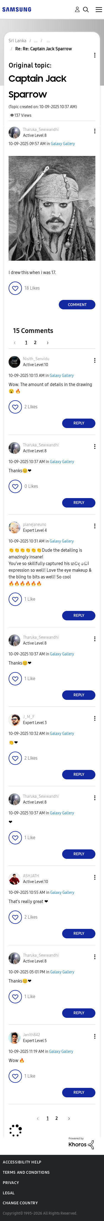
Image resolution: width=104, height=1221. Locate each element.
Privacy (11, 1182)
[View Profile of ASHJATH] (31, 876)
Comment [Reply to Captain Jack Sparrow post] (77, 304)
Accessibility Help (22, 1162)
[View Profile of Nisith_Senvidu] (36, 359)
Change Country (20, 1203)
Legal (9, 1193)
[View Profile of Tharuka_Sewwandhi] (41, 129)
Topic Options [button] (85, 55)
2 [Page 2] (35, 342)
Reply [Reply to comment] (78, 423)
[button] (86, 131)
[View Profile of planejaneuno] (34, 524)
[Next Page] (45, 342)
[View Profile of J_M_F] (28, 717)
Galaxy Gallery (63, 143)
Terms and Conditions (26, 1172)
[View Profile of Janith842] (31, 1035)
